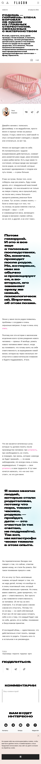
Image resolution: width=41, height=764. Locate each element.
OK (20, 757)
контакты (5, 730)
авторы (20, 730)
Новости (5, 10)
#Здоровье (23, 654)
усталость (32, 450)
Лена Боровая (14, 112)
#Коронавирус (6, 654)
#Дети (30, 654)
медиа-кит (35, 730)
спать (4, 328)
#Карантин (15, 654)
